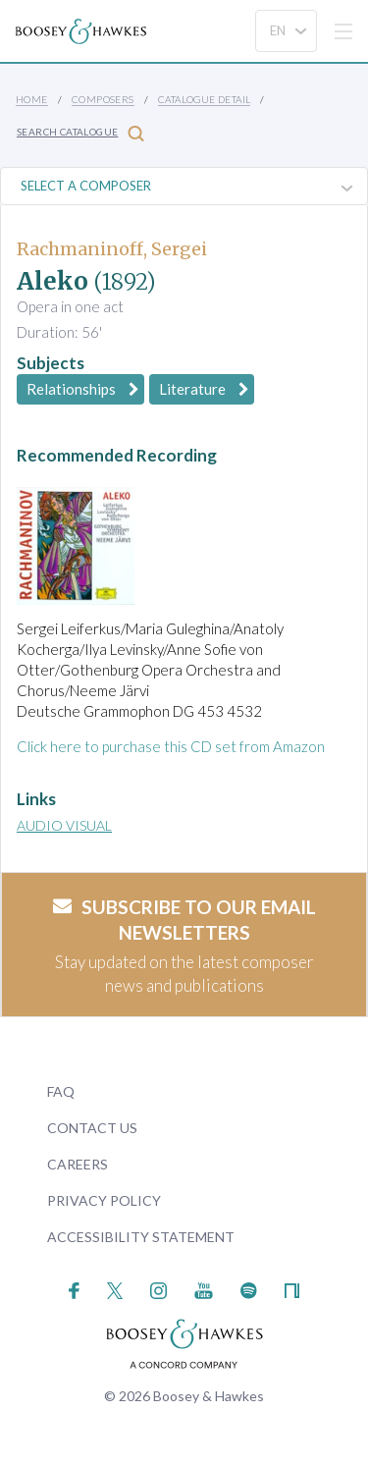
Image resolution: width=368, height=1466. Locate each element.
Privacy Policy (104, 1200)
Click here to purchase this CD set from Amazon (171, 746)
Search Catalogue (80, 133)
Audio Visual (64, 825)
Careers (77, 1164)
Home (32, 99)
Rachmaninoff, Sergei (112, 249)
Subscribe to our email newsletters (184, 920)
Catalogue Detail (204, 99)
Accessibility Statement (141, 1236)
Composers (103, 99)
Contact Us (92, 1127)
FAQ (61, 1091)
